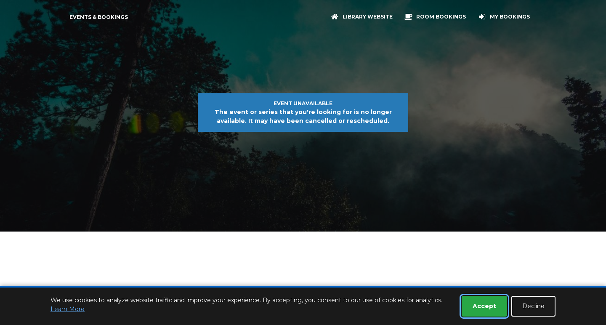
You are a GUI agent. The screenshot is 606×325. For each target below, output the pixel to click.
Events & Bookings (98, 17)
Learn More (67, 309)
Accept (484, 306)
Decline (533, 306)
